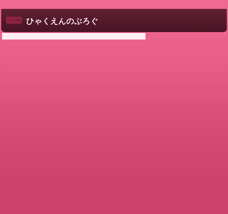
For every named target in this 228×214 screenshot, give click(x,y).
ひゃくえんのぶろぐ (62, 21)
